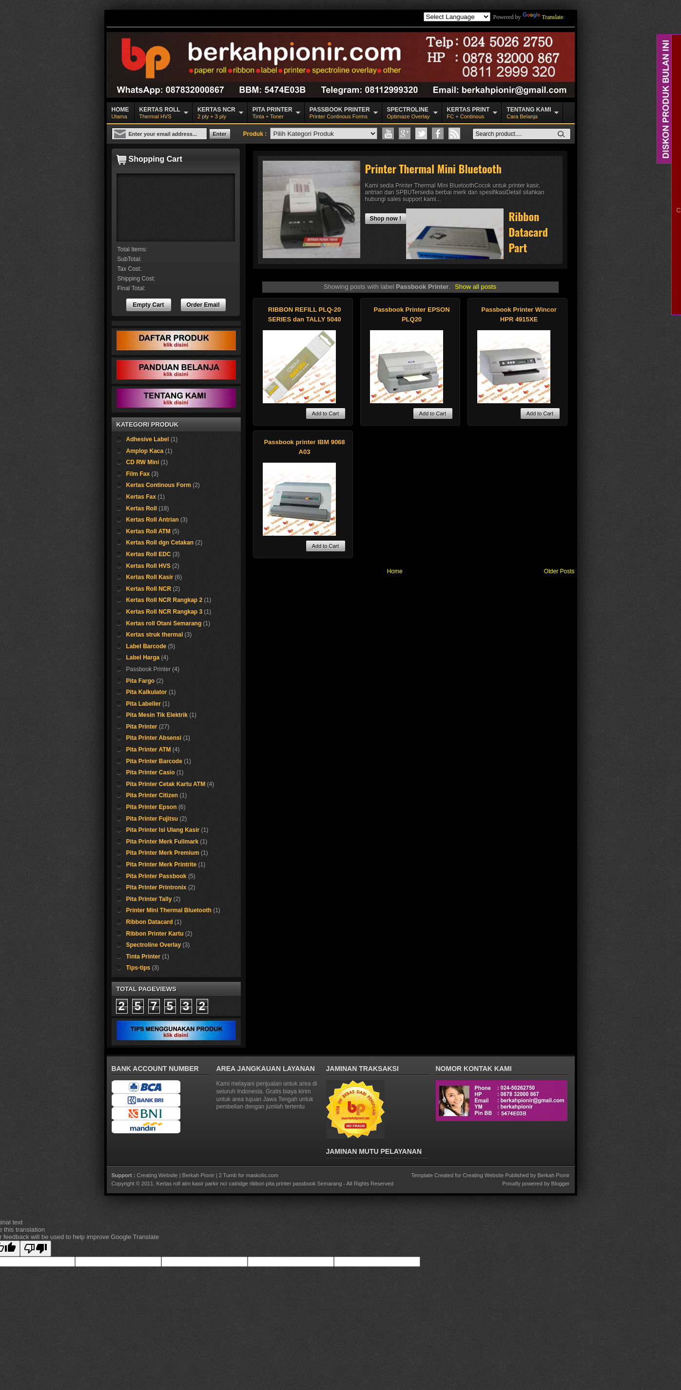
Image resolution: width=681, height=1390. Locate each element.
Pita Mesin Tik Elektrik (157, 715)
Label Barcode (146, 646)
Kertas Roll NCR (149, 588)
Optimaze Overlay (408, 112)
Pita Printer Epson (151, 807)
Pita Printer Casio (150, 772)
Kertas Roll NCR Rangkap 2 (164, 600)
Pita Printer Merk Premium (162, 852)
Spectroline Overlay (153, 944)
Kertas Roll (141, 508)
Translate (543, 17)
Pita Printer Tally (149, 899)
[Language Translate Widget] (457, 16)
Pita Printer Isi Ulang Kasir (163, 829)
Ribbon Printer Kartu (155, 933)
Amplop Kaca (145, 451)
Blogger (560, 1183)
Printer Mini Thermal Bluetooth (169, 910)
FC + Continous (468, 112)
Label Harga (143, 657)
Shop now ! (386, 218)
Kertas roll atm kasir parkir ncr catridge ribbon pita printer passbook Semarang (249, 1183)
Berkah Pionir (198, 1175)
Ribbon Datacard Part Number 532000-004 (528, 255)
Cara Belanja (528, 112)
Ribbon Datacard (149, 922)
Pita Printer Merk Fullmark (162, 841)
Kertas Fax (141, 496)
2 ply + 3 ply (216, 112)
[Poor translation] (35, 1248)
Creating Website (156, 1175)
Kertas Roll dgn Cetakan (160, 542)
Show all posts (475, 286)
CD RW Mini (142, 462)
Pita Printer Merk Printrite (161, 864)
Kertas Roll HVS (148, 566)
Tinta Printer (143, 956)
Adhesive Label (147, 439)
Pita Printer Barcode (154, 761)
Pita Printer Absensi (154, 737)
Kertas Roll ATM (148, 531)
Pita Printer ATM (148, 749)
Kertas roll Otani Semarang (164, 623)
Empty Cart (148, 304)
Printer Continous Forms (340, 112)
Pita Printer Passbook (156, 876)
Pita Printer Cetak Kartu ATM (166, 784)
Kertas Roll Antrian (152, 519)
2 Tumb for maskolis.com (248, 1175)
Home (395, 571)
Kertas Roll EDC (148, 554)
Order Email (202, 304)
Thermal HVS (159, 112)
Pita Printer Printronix (156, 887)
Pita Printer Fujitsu (152, 818)
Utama (120, 112)
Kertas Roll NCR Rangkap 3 (164, 611)
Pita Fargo (140, 680)
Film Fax (138, 473)
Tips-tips (138, 967)
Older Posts (559, 571)
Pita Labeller (143, 703)
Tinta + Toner (272, 112)
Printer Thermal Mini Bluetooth (433, 168)
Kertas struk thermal (154, 634)
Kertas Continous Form (158, 485)
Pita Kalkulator (146, 692)
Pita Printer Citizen (152, 795)
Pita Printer (141, 726)
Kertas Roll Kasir (150, 577)
